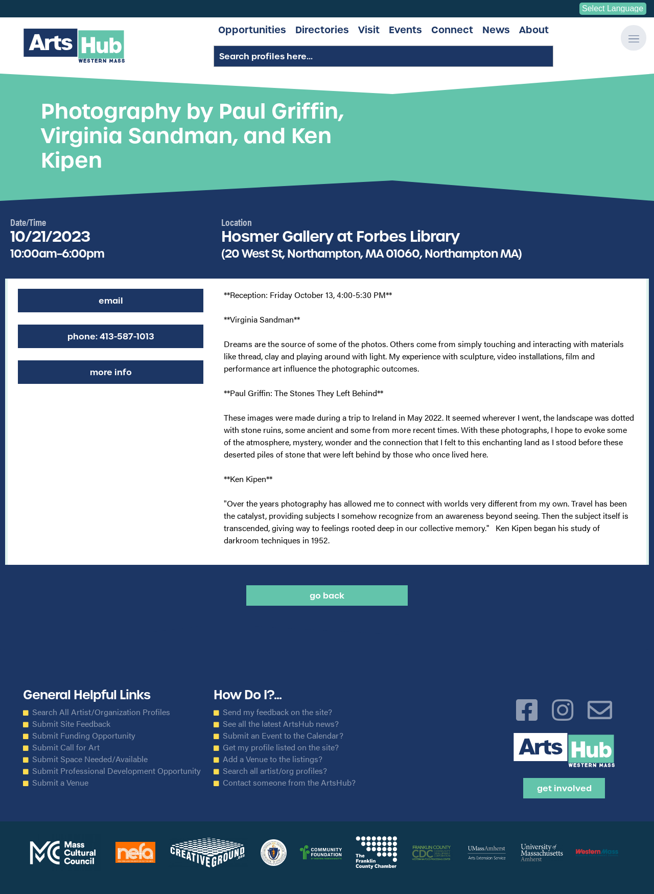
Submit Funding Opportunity (83, 735)
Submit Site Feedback (71, 724)
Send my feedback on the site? (277, 712)
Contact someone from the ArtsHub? (289, 782)
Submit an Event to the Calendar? (283, 735)
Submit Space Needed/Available (90, 759)
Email (111, 300)
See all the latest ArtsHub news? (281, 724)
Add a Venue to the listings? (272, 759)
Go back (327, 595)
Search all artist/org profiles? (275, 771)
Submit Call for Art (66, 747)
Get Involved (564, 788)
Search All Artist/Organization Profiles (101, 712)
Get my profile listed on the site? (281, 747)
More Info (111, 372)
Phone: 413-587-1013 (110, 336)
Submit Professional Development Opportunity (116, 771)
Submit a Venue (60, 782)
